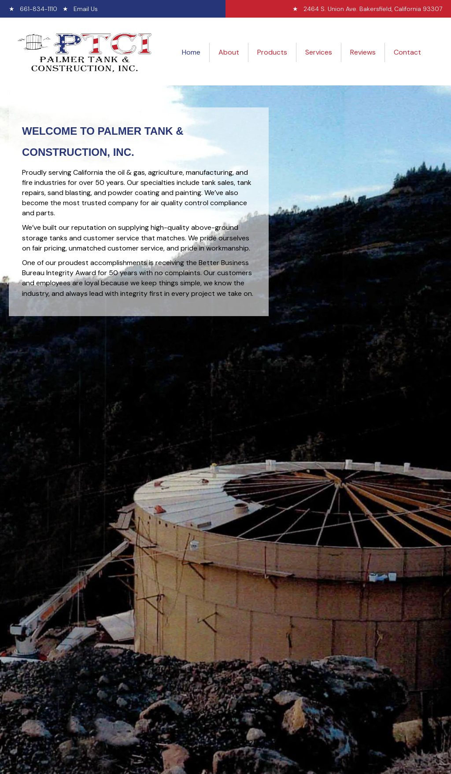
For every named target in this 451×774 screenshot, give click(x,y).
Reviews (363, 52)
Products (272, 52)
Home (191, 52)
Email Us (86, 9)
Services (318, 52)
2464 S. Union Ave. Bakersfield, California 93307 (372, 9)
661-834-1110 (38, 9)
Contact (407, 52)
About (228, 52)
